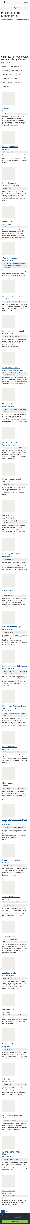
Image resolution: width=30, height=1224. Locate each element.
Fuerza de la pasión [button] (14, 66)
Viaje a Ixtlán (7, 404)
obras (3, 8)
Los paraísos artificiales (12, 1115)
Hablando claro (8, 1009)
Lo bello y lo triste (9, 442)
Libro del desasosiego (11, 627)
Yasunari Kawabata (8, 445)
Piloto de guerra (9, 183)
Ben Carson (6, 149)
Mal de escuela (8, 1190)
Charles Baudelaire (8, 1118)
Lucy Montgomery (8, 975)
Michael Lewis (6, 862)
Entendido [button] (15, 1221)
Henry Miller (6, 1047)
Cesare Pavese (7, 556)
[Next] (13, 1211)
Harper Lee (5, 749)
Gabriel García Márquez (9, 939)
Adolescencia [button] (5, 86)
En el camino (7, 590)
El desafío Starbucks (11, 367)
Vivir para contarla (10, 936)
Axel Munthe (6, 299)
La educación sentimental (13, 331)
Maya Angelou (6, 824)
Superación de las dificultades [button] (9, 78)
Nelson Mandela (7, 1156)
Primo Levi (5, 899)
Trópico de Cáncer (10, 1044)
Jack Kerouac (6, 593)
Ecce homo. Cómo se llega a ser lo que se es (14, 707)
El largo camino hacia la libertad (12, 1153)
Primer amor (7, 108)
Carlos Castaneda (8, 406)
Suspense (6, 1079)
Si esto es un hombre (11, 897)
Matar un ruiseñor (9, 747)
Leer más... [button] (18, 1217)
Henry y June (7, 783)
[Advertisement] (15, 38)
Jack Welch (6, 1012)
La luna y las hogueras (11, 554)
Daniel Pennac (7, 1193)
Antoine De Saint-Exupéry (10, 185)
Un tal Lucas (7, 221)
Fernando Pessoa (8, 629)
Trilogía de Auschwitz (9, 905)
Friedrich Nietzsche (8, 711)
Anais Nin (5, 786)
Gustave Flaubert (7, 333)
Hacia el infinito (8, 515)
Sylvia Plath (6, 481)
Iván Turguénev (7, 111)
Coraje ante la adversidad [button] (8, 74)
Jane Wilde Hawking (8, 518)
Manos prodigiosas (10, 147)
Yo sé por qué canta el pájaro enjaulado (14, 821)
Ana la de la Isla (9, 973)
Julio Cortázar (6, 224)
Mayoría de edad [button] (19, 82)
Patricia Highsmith (8, 1081)
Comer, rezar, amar (10, 258)
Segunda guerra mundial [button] (16, 70)
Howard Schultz (7, 370)
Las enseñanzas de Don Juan (14, 666)
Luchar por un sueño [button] (7, 82)
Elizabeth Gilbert (7, 260)
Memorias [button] (4, 66)
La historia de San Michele (13, 296)
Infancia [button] (19, 74)
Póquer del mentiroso (11, 860)
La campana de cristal (11, 479)
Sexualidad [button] (5, 70)
